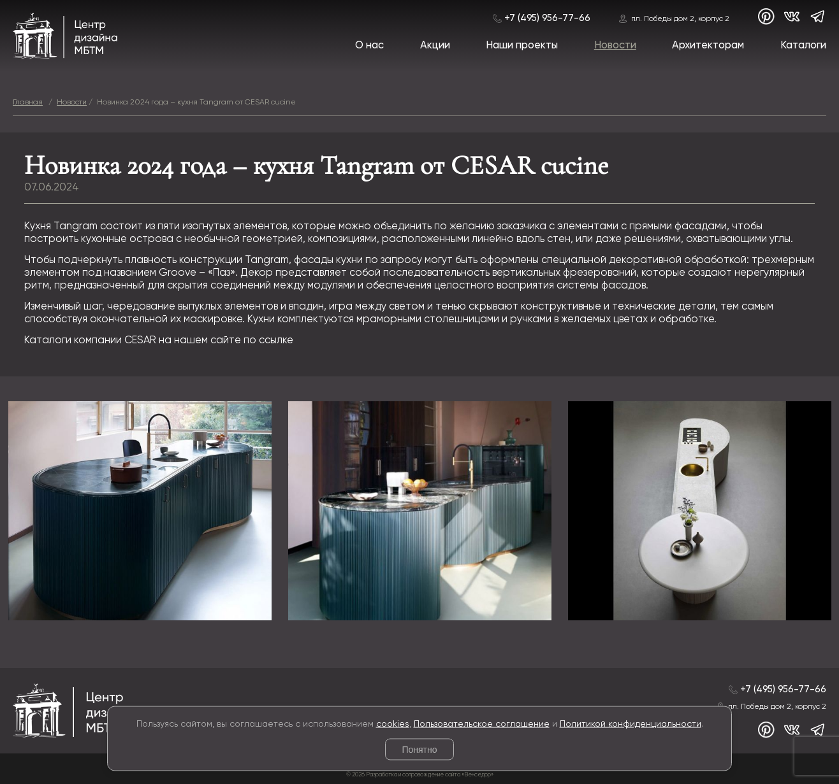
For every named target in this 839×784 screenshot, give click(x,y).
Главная (28, 102)
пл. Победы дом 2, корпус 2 (680, 19)
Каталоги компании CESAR (90, 340)
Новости (615, 45)
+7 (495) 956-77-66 (547, 18)
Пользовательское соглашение (482, 723)
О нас (369, 45)
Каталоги (803, 45)
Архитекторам (708, 45)
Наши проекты (522, 45)
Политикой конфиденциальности (630, 723)
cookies (392, 723)
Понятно (419, 750)
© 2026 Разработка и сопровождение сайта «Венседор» (419, 775)
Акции (435, 45)
